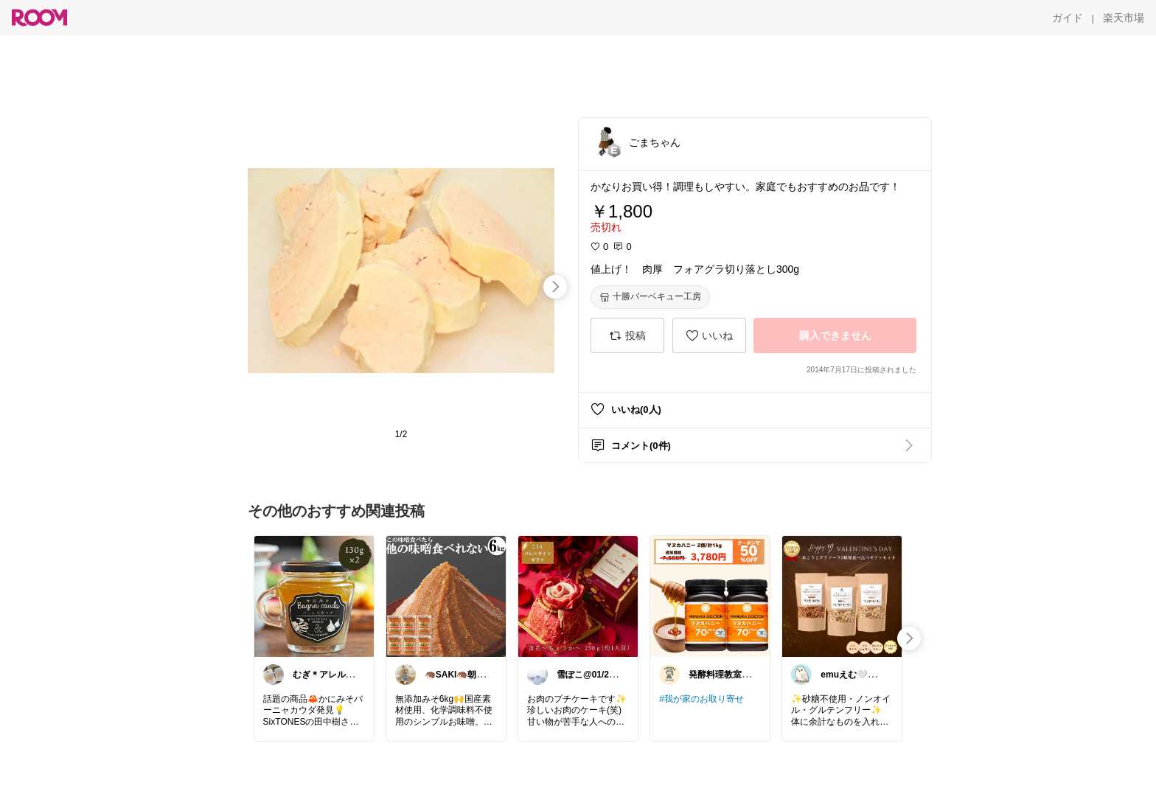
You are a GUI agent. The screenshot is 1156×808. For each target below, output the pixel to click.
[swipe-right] (555, 287)
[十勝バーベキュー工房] (650, 297)
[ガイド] (1067, 17)
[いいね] (709, 335)
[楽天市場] (1123, 17)
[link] (314, 595)
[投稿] (627, 335)
